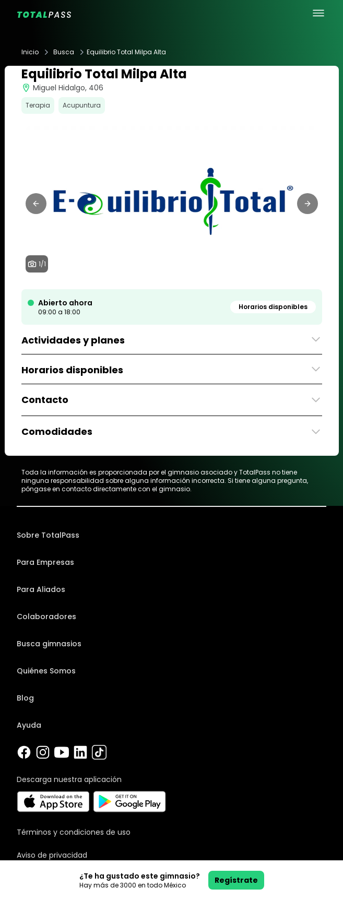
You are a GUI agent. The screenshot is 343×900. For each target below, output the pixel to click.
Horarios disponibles (273, 306)
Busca (63, 52)
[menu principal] (318, 13)
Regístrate (236, 880)
